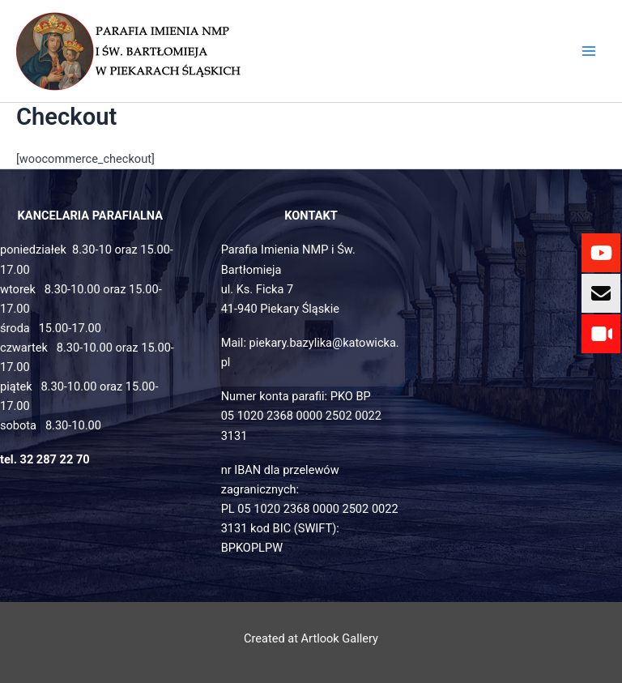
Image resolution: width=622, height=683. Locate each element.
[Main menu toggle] (589, 51)
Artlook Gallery (339, 638)
